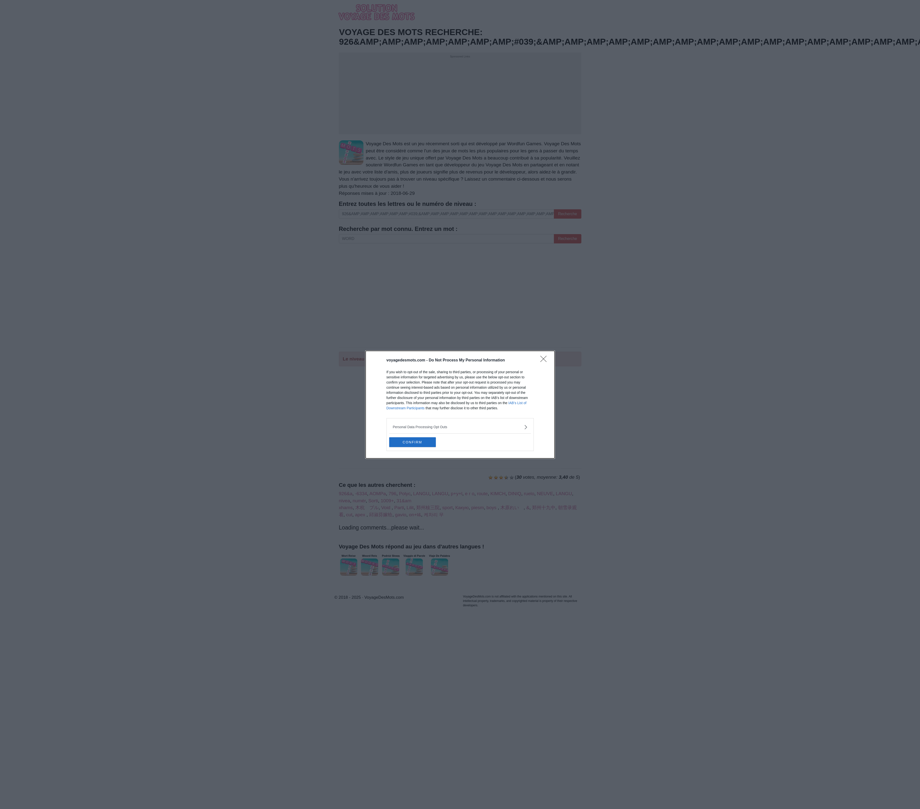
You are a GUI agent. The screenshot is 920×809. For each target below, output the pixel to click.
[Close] (545, 360)
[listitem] (460, 427)
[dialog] (460, 404)
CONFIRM (412, 442)
